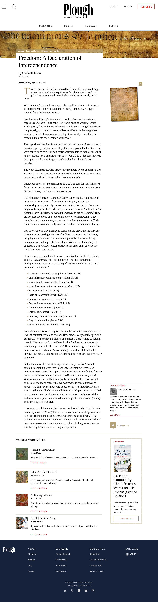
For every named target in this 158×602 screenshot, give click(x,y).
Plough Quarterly (63, 554)
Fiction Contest (96, 571)
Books (68, 26)
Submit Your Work (98, 560)
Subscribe (146, 7)
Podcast (91, 26)
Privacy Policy (73, 586)
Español (42, 82)
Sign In (113, 7)
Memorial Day (55, 51)
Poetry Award (96, 565)
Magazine (45, 26)
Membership (61, 560)
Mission (31, 560)
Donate (31, 571)
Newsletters (61, 571)
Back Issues (61, 565)
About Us (32, 554)
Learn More (125, 518)
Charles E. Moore (31, 72)
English (131, 554)
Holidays (44, 51)
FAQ (30, 565)
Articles (21, 51)
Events (114, 26)
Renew (128, 7)
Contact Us (95, 554)
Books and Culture (32, 51)
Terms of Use (85, 586)
